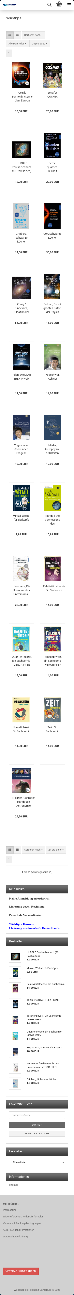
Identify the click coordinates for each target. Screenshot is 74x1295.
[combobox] (33, 35)
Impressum (9, 1209)
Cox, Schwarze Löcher (52, 235)
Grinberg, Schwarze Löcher (21, 237)
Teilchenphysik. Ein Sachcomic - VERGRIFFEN (52, 660)
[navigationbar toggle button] (69, 5)
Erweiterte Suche (37, 1133)
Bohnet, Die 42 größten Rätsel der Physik (52, 308)
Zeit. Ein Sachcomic (52, 729)
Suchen (37, 1124)
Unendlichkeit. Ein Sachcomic (21, 729)
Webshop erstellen (24, 1289)
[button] (10, 35)
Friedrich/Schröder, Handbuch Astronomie (23, 801)
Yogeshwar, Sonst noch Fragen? (21, 449)
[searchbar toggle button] (49, 5)
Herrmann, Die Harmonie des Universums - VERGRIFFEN (21, 590)
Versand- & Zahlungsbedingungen (22, 1223)
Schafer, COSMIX (52, 94)
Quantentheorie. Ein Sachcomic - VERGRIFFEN (22, 660)
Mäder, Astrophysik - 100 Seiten (52, 449)
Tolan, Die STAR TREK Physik (21, 376)
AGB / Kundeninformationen (18, 1229)
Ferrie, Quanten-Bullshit (52, 167)
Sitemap (13, 1184)
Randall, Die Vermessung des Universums (52, 520)
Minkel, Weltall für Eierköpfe (21, 517)
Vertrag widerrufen (21, 1271)
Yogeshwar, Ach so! (52, 376)
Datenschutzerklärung (15, 1236)
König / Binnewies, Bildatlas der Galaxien (21, 308)
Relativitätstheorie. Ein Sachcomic (54, 588)
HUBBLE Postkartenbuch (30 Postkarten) (22, 167)
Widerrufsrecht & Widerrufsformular (23, 1216)
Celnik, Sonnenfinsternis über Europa (22, 96)
